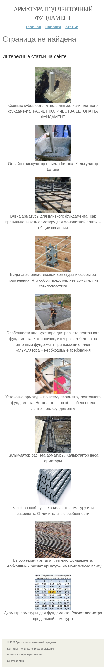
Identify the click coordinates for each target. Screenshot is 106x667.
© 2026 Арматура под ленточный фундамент (32, 642)
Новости (53, 27)
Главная (33, 27)
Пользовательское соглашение (37, 648)
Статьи (71, 27)
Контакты (12, 648)
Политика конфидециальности (24, 654)
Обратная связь (16, 661)
